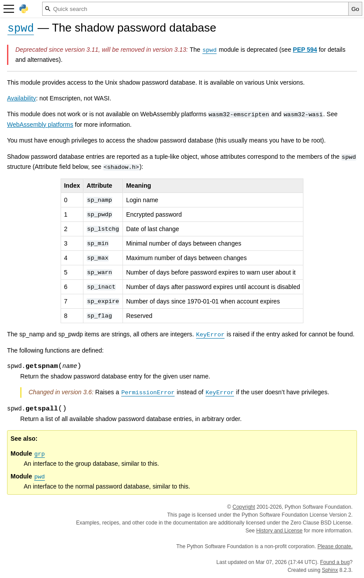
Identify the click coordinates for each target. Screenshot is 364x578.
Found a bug (335, 562)
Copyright (243, 507)
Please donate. (335, 546)
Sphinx (330, 570)
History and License (279, 531)
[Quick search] (195, 8)
